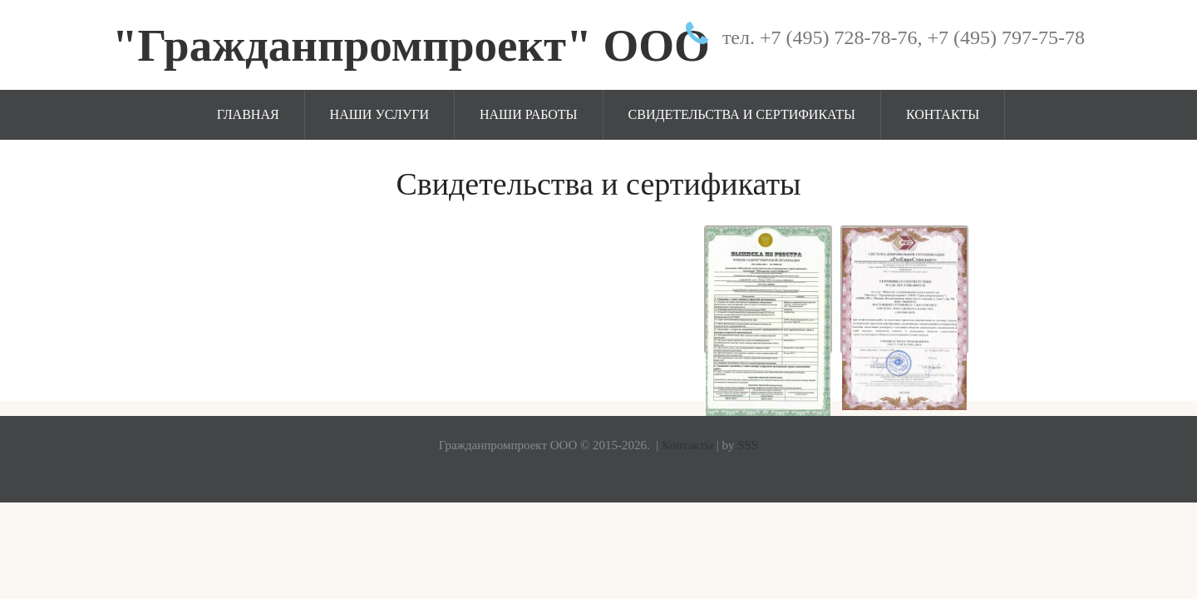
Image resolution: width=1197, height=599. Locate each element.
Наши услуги (379, 114)
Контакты (942, 114)
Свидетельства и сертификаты (741, 114)
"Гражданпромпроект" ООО (411, 45)
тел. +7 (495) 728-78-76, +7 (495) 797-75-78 (903, 37)
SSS (747, 445)
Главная (248, 114)
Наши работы (529, 114)
